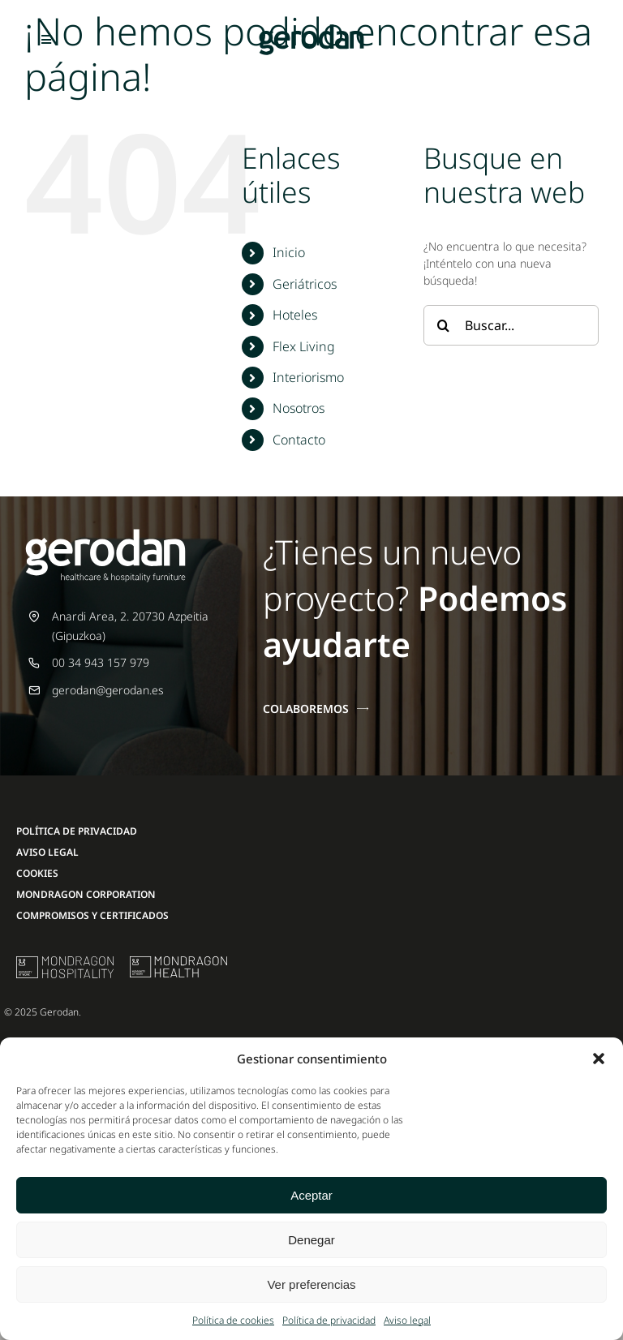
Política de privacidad (329, 1320)
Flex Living (304, 346)
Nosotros (298, 408)
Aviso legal (407, 1320)
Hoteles (295, 315)
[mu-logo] (65, 961)
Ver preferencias (311, 1284)
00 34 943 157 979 (100, 662)
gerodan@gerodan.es (108, 690)
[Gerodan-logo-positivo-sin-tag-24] (311, 29)
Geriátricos (305, 284)
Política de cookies (233, 1320)
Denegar (311, 1240)
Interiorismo (308, 377)
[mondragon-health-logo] (178, 961)
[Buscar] (443, 325)
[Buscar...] (511, 325)
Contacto (299, 440)
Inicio (289, 252)
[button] (599, 1058)
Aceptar (311, 1195)
